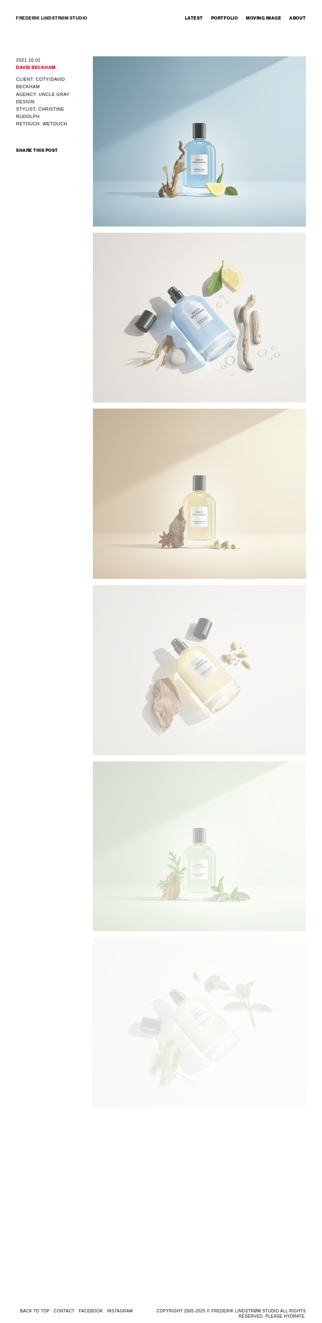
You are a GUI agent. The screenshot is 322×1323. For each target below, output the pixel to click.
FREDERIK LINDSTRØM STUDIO (52, 18)
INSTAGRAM (120, 1311)
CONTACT (64, 1311)
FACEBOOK (91, 1311)
